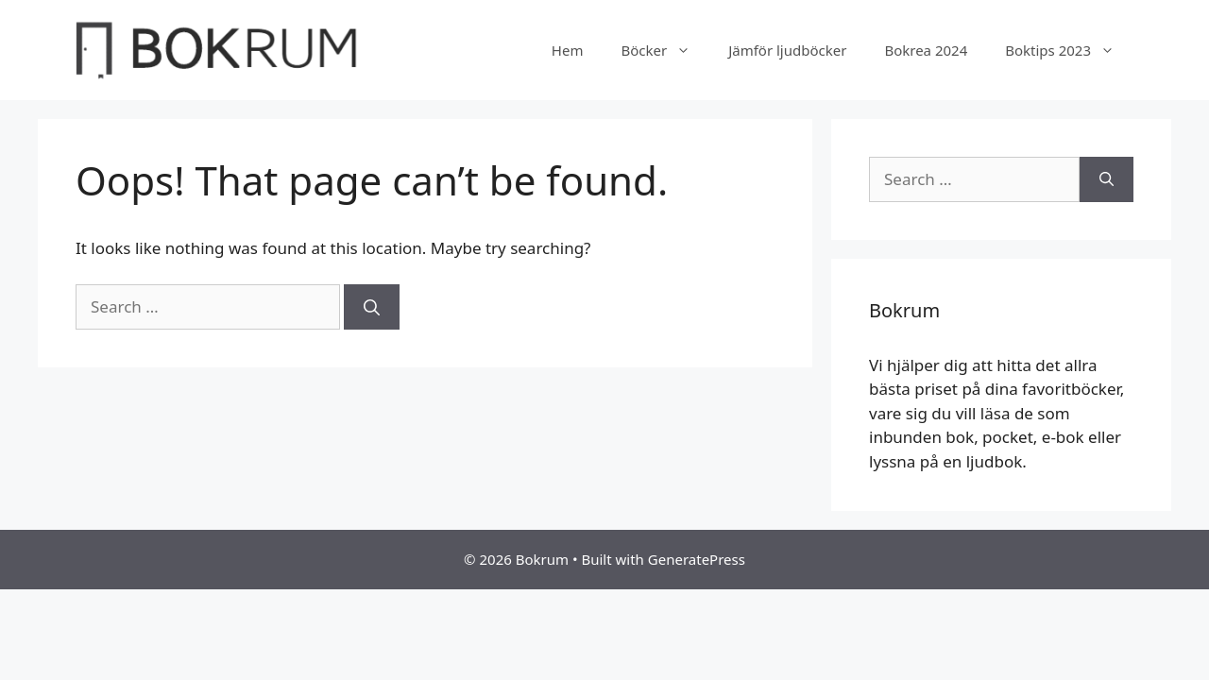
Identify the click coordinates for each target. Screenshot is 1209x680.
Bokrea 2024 (925, 50)
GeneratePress (696, 559)
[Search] (372, 307)
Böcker (665, 50)
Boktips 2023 (1069, 50)
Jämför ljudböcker (787, 50)
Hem (568, 50)
